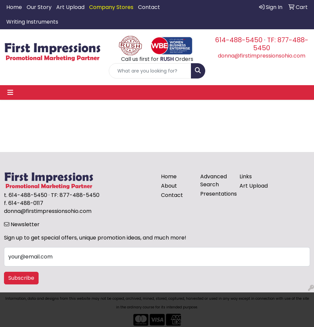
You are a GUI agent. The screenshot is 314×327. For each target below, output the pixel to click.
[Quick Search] (150, 71)
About (169, 186)
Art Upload (70, 7)
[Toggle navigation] (10, 92)
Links (245, 176)
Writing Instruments (32, 22)
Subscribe (21, 278)
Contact (149, 7)
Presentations (216, 194)
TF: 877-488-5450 (280, 44)
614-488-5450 (238, 40)
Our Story (39, 7)
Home (14, 7)
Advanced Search (213, 180)
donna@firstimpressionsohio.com (261, 56)
